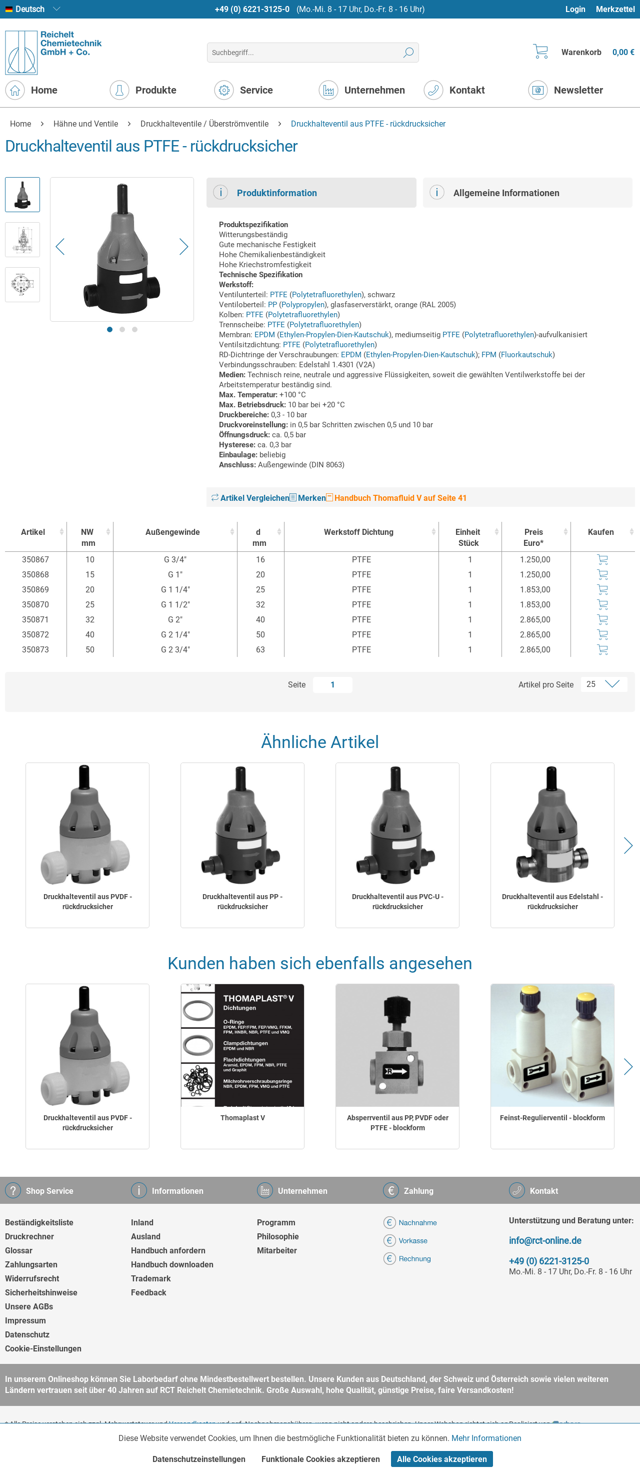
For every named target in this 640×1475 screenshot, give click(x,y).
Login (576, 9)
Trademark (151, 1278)
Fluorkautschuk (526, 354)
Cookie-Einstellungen (43, 1348)
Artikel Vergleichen (251, 498)
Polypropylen (303, 304)
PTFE (279, 294)
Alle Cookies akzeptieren (442, 1459)
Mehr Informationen (487, 1438)
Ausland (145, 1236)
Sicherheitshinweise (41, 1292)
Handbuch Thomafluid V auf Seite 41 (396, 498)
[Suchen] (408, 53)
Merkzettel (615, 9)
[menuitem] (580, 9)
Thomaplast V (242, 1118)
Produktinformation (265, 192)
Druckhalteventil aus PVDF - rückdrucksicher (88, 902)
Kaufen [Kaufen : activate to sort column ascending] (601, 532)
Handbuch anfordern (168, 1250)
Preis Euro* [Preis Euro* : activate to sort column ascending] (534, 537)
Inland (142, 1222)
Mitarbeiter (277, 1250)
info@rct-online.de (545, 1240)
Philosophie (278, 1236)
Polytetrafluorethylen (327, 294)
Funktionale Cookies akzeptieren (321, 1459)
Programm (276, 1222)
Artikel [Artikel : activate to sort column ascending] (33, 532)
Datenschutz (27, 1334)
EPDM (264, 334)
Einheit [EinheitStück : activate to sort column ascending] (468, 538)
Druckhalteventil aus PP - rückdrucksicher (242, 902)
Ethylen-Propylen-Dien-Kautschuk (334, 334)
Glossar (18, 1250)
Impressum (25, 1320)
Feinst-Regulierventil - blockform (552, 1118)
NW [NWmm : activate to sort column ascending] (87, 538)
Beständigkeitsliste (39, 1222)
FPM (489, 354)
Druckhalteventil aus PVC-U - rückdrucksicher (398, 902)
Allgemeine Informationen (495, 192)
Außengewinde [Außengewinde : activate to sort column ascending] (173, 532)
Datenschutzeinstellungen (199, 1459)
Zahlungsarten (31, 1264)
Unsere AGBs (29, 1306)
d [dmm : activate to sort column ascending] (258, 538)
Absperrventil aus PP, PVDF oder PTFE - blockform (397, 1123)
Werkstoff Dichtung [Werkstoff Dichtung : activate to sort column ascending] (359, 532)
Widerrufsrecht (32, 1278)
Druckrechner (29, 1236)
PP (272, 304)
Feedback (148, 1292)
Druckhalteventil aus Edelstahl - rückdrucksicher (552, 902)
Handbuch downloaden (172, 1264)
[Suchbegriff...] (312, 53)
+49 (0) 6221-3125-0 (252, 9)
